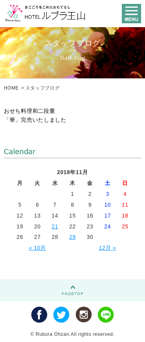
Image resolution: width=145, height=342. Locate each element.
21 (55, 226)
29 (72, 237)
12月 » (107, 248)
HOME (11, 88)
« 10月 (37, 248)
